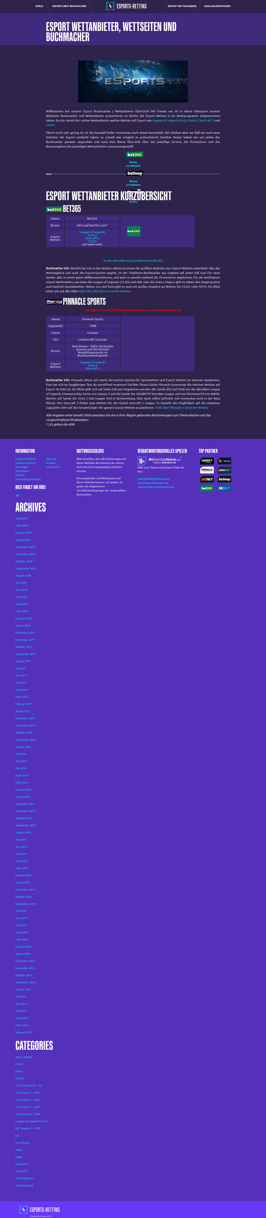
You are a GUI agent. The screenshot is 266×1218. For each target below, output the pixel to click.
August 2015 (23, 832)
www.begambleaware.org (153, 482)
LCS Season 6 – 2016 (27, 1099)
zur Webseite (133, 165)
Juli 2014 (20, 910)
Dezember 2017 (25, 632)
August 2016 (23, 746)
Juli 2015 (20, 839)
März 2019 (21, 525)
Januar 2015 (22, 882)
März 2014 (21, 939)
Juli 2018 (20, 582)
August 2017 (23, 661)
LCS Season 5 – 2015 (27, 1092)
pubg (18, 1156)
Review (133, 162)
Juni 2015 (21, 846)
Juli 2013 (20, 996)
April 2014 (21, 932)
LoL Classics (22, 1142)
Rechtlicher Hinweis (22, 473)
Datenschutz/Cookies (26, 479)
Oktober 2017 (23, 646)
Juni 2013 (21, 1003)
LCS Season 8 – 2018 (27, 1114)
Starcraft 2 (92, 238)
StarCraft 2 (206, 120)
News (18, 1149)
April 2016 (21, 775)
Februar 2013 (23, 1032)
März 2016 (21, 782)
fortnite (20, 1078)
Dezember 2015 (25, 803)
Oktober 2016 (23, 732)
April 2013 (21, 1018)
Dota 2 (192, 120)
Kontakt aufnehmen (53, 464)
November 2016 (25, 725)
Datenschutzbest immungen (25, 464)
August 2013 (23, 989)
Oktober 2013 (23, 975)
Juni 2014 (21, 918)
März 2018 (21, 611)
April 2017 (21, 689)
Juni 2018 (21, 589)
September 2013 (25, 982)
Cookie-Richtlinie (25, 458)
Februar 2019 (23, 532)
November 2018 (25, 554)
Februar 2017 (23, 704)
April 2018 (21, 604)
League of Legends (166, 120)
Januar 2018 (22, 625)
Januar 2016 (22, 796)
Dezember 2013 (25, 960)
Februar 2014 (23, 946)
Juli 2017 (20, 668)
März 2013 (21, 1025)
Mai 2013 (21, 1010)
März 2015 (21, 868)
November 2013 (25, 968)
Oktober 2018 (23, 561)
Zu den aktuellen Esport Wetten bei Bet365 (133, 260)
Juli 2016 (20, 753)
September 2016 (25, 739)
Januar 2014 (22, 953)
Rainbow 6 (21, 1163)
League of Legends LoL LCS (31, 1121)
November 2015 (25, 811)
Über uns (51, 458)
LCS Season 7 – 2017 (27, 1106)
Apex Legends (24, 1056)
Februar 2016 (23, 789)
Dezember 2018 (25, 547)
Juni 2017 (21, 675)
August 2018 (23, 575)
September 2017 (25, 654)
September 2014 (25, 903)
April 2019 (21, 518)
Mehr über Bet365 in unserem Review (104, 291)
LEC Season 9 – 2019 (27, 1128)
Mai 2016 (21, 768)
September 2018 (25, 568)
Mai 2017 (21, 682)
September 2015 (25, 825)
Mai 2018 (21, 596)
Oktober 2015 (23, 818)
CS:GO (50, 125)
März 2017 (21, 696)
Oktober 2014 (23, 896)
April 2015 (21, 861)
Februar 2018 (23, 618)
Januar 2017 (22, 711)
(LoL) (182, 120)
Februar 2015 (23, 875)
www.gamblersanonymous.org (156, 486)
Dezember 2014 (25, 889)
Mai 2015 (21, 853)
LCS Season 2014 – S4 (28, 1085)
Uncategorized (24, 1185)
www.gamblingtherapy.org (153, 478)
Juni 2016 (21, 761)
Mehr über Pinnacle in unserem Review (181, 407)
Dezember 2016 (25, 718)
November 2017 (25, 639)
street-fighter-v (24, 1178)
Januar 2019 (22, 539)
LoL (17, 1135)
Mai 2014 (21, 925)
